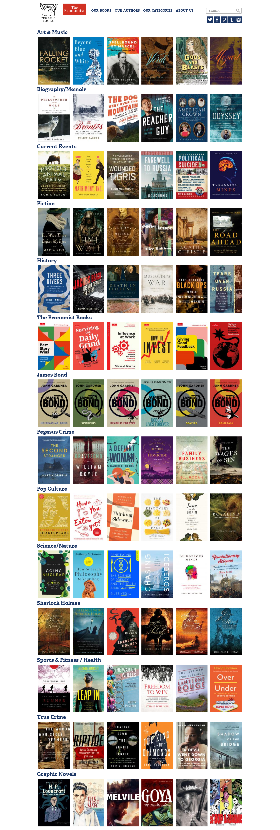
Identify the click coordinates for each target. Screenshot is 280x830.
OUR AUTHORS (127, 10)
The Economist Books (64, 317)
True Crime (51, 716)
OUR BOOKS (101, 10)
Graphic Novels (56, 773)
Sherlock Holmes (58, 602)
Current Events (57, 146)
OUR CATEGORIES (157, 10)
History (47, 260)
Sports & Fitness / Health (69, 659)
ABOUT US (185, 10)
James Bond (52, 374)
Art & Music (52, 32)
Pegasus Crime (55, 431)
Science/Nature (57, 545)
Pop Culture (52, 488)
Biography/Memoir (61, 89)
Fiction (46, 203)
